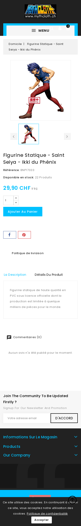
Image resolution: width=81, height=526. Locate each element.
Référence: (11, 170)
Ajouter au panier (23, 211)
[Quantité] (8, 200)
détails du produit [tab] (49, 275)
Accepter (41, 520)
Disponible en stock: (18, 177)
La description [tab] (15, 275)
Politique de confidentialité (47, 514)
